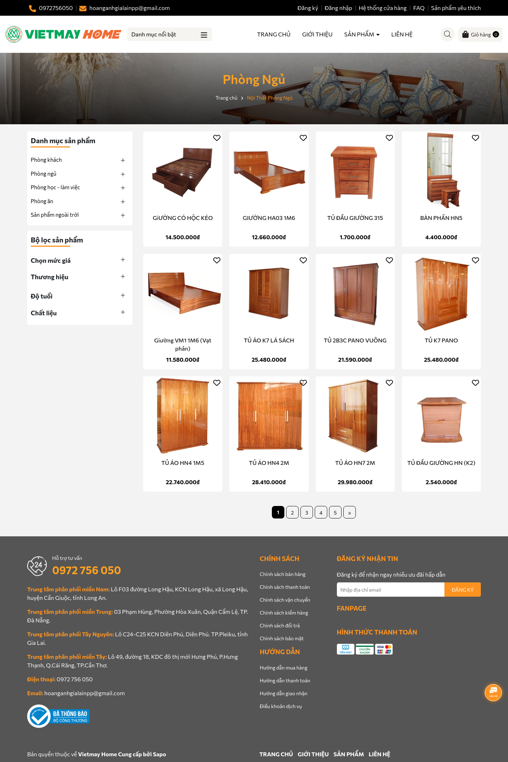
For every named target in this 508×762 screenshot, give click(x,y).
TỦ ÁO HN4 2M (269, 462)
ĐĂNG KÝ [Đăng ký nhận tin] (463, 590)
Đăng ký (308, 7)
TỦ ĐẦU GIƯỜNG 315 (355, 217)
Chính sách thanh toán (285, 587)
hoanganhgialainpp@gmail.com (84, 693)
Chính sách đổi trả (280, 625)
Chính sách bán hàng (282, 574)
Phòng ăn (42, 201)
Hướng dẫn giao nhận (283, 693)
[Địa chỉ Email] (409, 589)
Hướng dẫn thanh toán (285, 680)
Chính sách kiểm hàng (284, 613)
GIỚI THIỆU (317, 34)
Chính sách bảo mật (282, 638)
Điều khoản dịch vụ (281, 706)
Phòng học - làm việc (55, 187)
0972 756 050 (86, 569)
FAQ (419, 7)
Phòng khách (46, 159)
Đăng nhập (338, 7)
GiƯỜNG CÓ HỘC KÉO (183, 217)
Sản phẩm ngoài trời (55, 214)
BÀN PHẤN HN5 (441, 217)
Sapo (159, 754)
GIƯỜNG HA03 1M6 (269, 217)
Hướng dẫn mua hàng (283, 668)
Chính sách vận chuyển (285, 600)
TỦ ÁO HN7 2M (355, 462)
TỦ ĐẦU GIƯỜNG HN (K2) (441, 462)
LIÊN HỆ (402, 34)
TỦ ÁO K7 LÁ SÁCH (269, 340)
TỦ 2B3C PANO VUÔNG (355, 340)
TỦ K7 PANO (441, 340)
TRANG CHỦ (274, 34)
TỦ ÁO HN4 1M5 (182, 462)
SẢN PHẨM (359, 34)
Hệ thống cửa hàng (383, 7)
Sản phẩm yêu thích (456, 7)
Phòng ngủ (43, 173)
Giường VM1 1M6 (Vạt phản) (182, 344)
